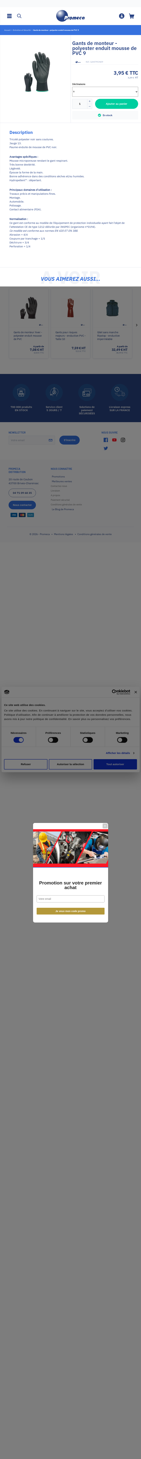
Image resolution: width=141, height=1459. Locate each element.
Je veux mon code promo (70, 768)
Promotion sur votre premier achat (70, 742)
